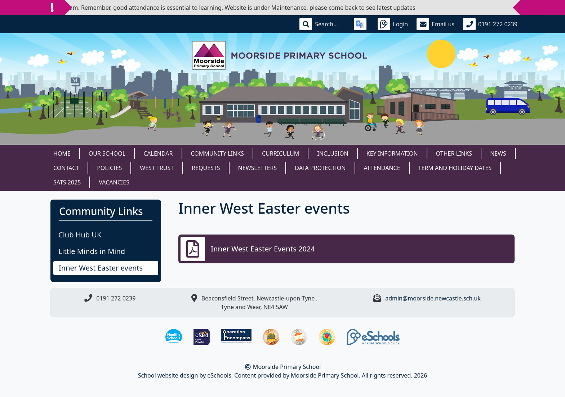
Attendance (382, 168)
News (498, 153)
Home (62, 153)
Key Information (392, 153)
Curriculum (280, 153)
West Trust (157, 168)
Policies (109, 168)
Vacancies (114, 182)
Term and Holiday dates (455, 168)
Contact (66, 168)
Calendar (158, 153)
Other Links (454, 153)
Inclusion (332, 153)
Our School (107, 153)
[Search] (330, 24)
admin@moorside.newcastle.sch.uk (433, 298)
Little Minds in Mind (91, 251)
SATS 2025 (67, 182)
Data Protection (320, 168)
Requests (206, 168)
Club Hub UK (79, 235)
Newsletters (257, 168)
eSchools (219, 375)
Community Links (217, 153)
